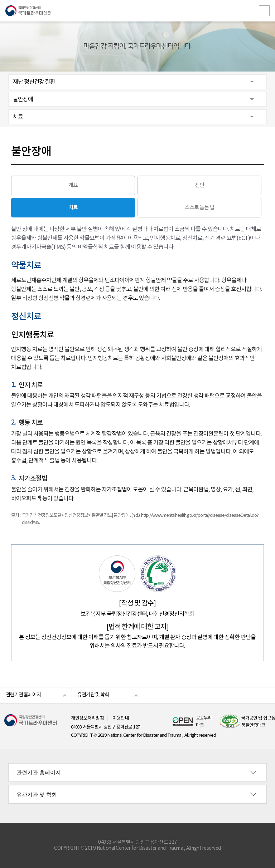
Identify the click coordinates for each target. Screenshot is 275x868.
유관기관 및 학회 (93, 695)
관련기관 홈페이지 (23, 695)
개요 (73, 185)
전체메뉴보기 (264, 10)
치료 (18, 117)
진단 (199, 185)
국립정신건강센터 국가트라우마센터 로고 (137, 10)
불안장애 (23, 99)
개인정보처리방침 (87, 718)
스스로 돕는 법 (199, 208)
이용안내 (120, 718)
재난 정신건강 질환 (34, 82)
